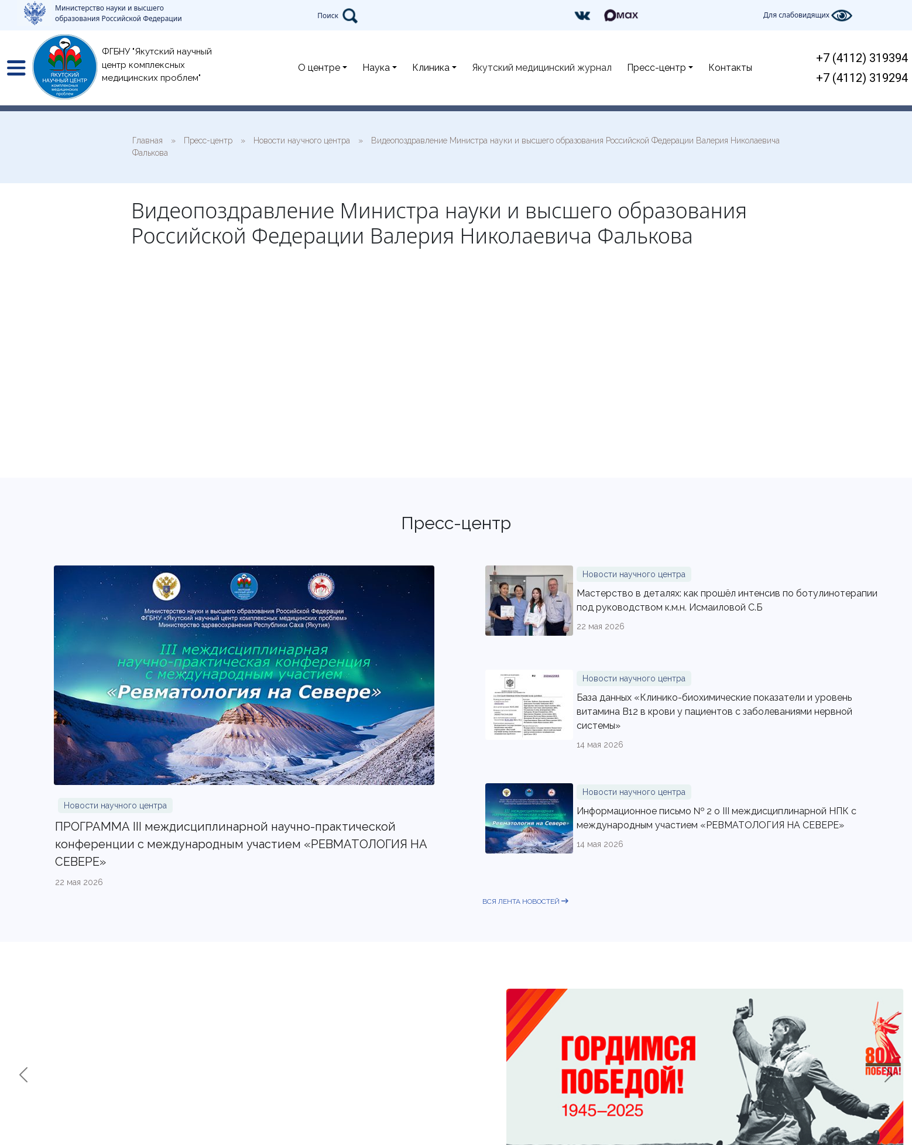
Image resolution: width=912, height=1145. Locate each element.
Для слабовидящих (807, 15)
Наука (376, 67)
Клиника (431, 67)
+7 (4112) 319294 (862, 78)
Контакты (730, 67)
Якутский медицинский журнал (542, 67)
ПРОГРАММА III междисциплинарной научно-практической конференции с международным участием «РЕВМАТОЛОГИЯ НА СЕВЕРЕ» (241, 844)
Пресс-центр (656, 67)
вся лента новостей (525, 901)
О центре (319, 67)
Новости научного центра (115, 805)
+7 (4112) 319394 (862, 58)
